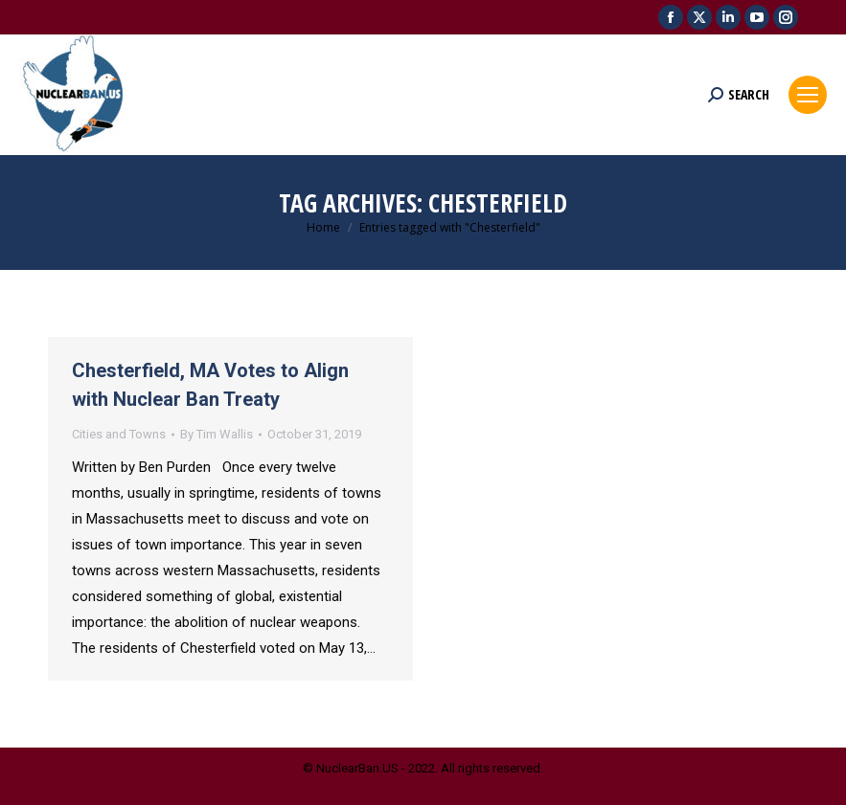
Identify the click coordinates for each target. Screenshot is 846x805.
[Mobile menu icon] (808, 95)
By (216, 434)
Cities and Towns (119, 434)
